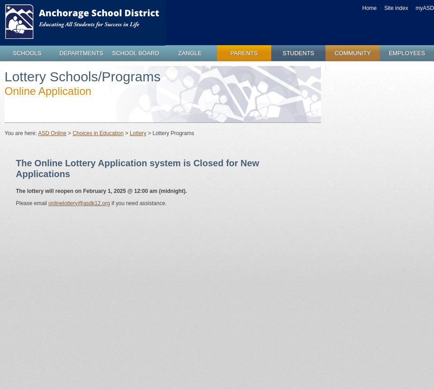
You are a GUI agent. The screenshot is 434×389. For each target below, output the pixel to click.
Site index (396, 8)
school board (135, 53)
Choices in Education (98, 133)
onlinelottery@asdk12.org (79, 203)
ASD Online (52, 133)
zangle (190, 53)
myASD (424, 8)
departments (81, 53)
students (298, 53)
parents (244, 53)
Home (369, 8)
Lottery (138, 133)
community (353, 53)
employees (407, 53)
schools (27, 53)
